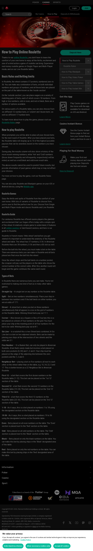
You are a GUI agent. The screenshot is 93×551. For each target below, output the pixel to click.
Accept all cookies (62, 546)
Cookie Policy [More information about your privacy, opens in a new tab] (25, 540)
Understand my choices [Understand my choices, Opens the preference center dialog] (13, 546)
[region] (46, 540)
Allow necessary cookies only (38, 546)
